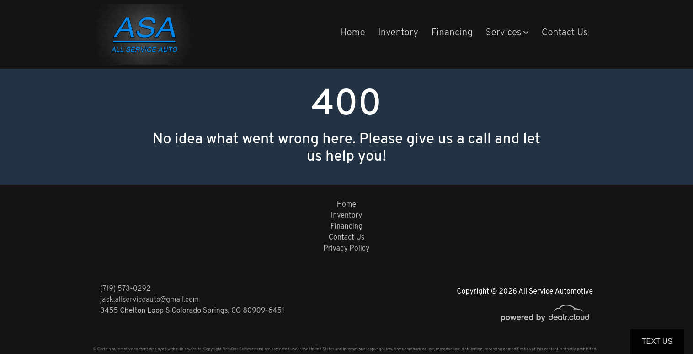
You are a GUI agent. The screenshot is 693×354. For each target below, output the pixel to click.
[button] (507, 33)
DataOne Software (239, 349)
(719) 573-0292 (125, 289)
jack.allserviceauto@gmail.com (149, 300)
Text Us (657, 341)
